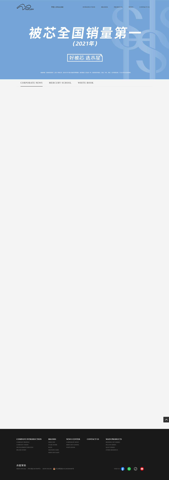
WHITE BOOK (86, 84)
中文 (53, 7)
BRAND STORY (21, 450)
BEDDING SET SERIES (113, 442)
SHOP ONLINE (47, 469)
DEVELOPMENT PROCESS (24, 447)
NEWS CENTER (73, 439)
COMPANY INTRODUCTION (29, 439)
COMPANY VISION (22, 445)
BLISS (50, 447)
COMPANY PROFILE (22, 442)
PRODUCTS (118, 7)
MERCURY (51, 442)
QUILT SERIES (110, 447)
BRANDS (104, 7)
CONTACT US (144, 7)
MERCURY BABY (54, 452)
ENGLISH (59, 7)
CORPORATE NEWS (32, 84)
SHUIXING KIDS (53, 450)
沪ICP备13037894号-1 (34, 469)
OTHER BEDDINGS (112, 450)
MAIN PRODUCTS (114, 439)
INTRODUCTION (89, 7)
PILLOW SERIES (111, 445)
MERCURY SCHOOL (60, 84)
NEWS (131, 7)
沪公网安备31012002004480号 (65, 469)
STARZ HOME (52, 445)
